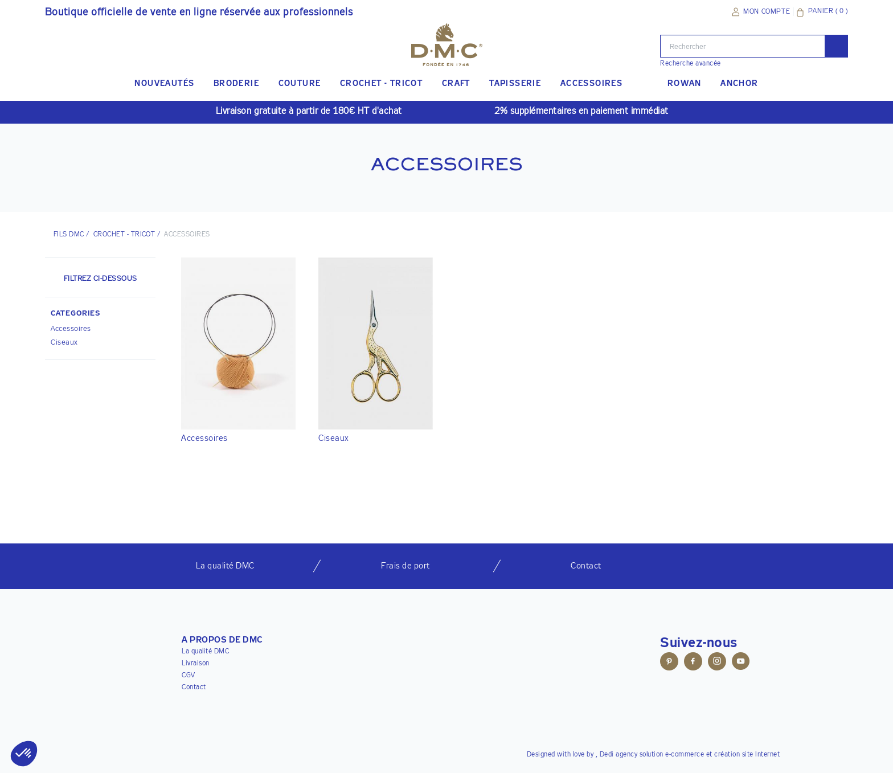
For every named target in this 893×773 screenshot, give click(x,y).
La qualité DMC (205, 651)
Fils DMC (69, 234)
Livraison (196, 663)
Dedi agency (619, 754)
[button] (100, 315)
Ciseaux (64, 342)
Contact (194, 687)
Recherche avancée (690, 63)
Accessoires (71, 329)
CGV (188, 675)
